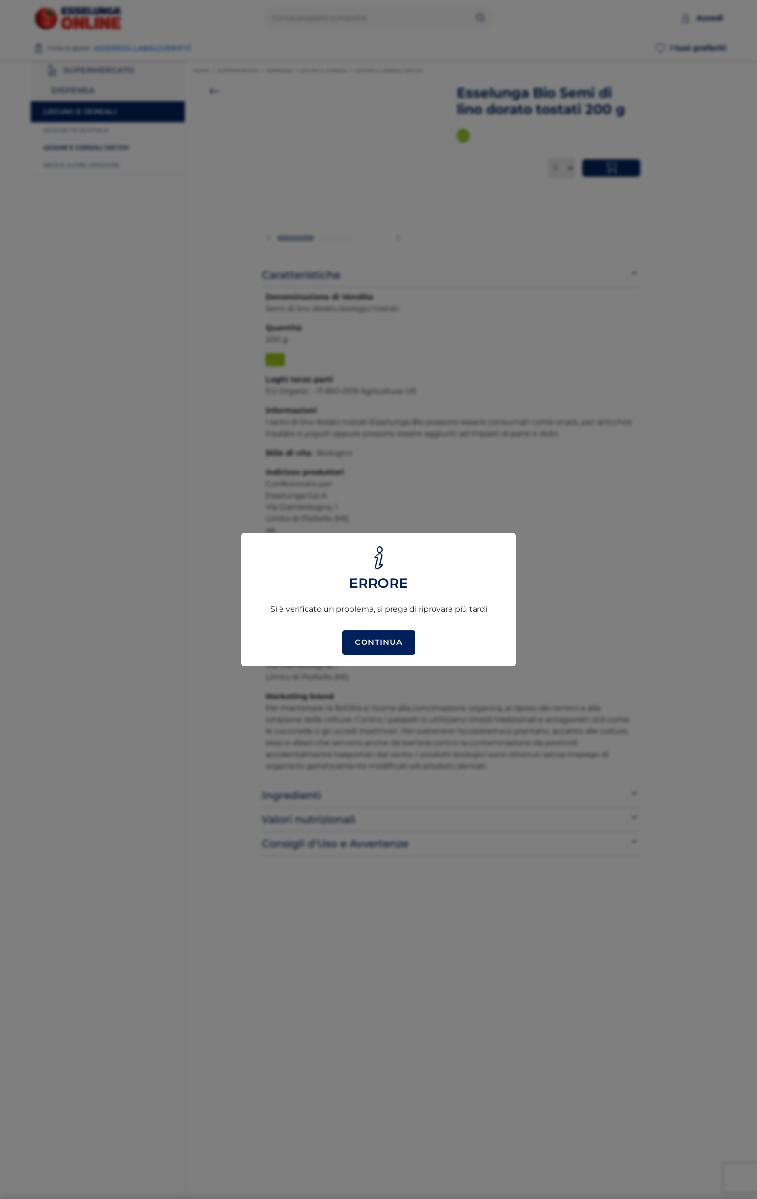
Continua (379, 642)
